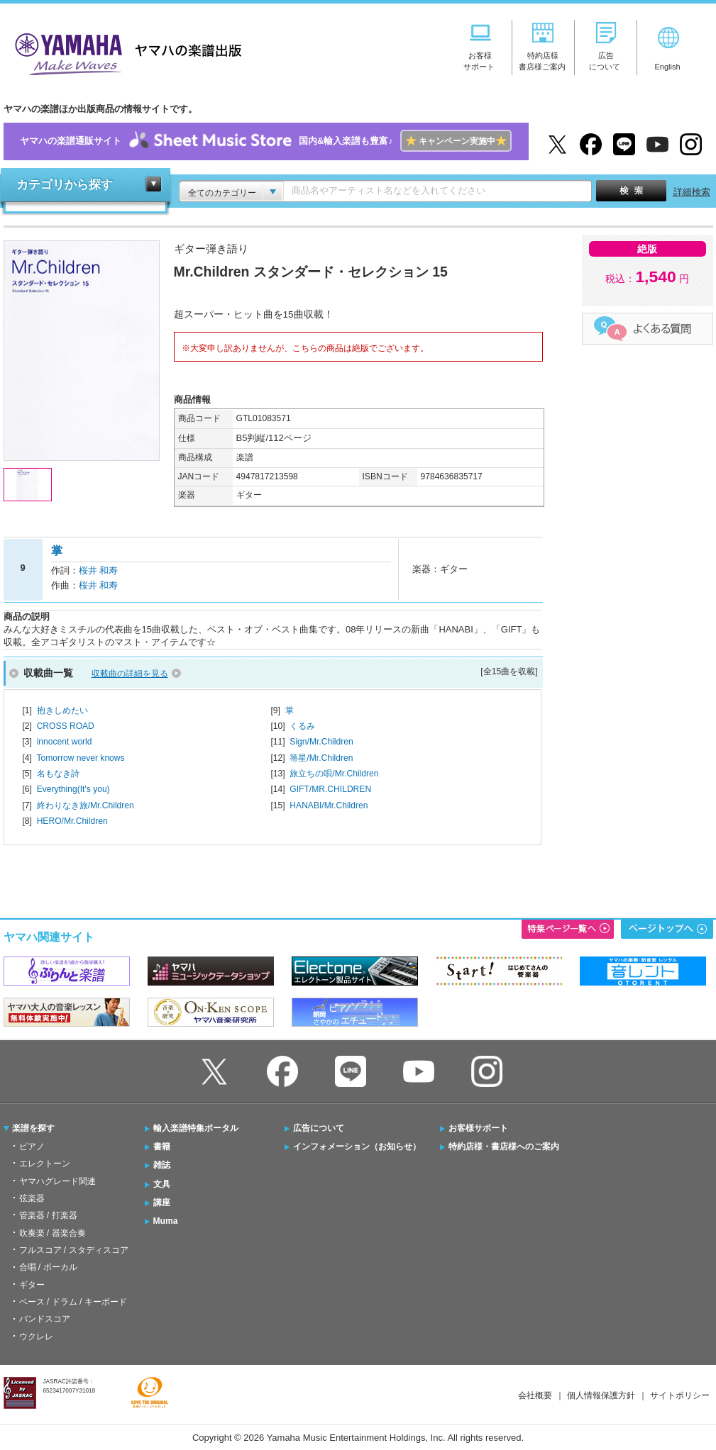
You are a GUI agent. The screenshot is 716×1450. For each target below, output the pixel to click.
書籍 (161, 1146)
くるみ (302, 726)
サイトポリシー (680, 1395)
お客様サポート (478, 1128)
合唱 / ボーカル (48, 1267)
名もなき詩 (58, 774)
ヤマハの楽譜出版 (124, 52)
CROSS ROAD (65, 726)
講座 (161, 1203)
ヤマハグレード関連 (57, 1181)
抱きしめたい (62, 710)
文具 (161, 1184)
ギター (32, 1285)
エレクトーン (44, 1164)
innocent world (64, 742)
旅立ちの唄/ (334, 774)
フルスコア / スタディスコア (73, 1250)
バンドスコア (44, 1319)
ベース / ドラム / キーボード (73, 1302)
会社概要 (535, 1395)
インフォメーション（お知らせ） (357, 1146)
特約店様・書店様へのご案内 (503, 1146)
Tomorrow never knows (80, 758)
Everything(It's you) (73, 789)
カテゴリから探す (64, 184)
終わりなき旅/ (85, 805)
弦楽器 (32, 1198)
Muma (165, 1221)
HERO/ (72, 821)
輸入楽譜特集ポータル (195, 1128)
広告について (318, 1128)
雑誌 (161, 1165)
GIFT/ (330, 789)
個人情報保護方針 (601, 1395)
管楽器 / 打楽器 (48, 1215)
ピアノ (32, 1146)
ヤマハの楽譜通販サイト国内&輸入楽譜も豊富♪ (266, 141)
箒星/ (321, 758)
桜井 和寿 (99, 570)
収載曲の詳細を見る (130, 674)
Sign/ (321, 742)
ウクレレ (36, 1337)
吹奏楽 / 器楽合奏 (52, 1233)
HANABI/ (329, 805)
